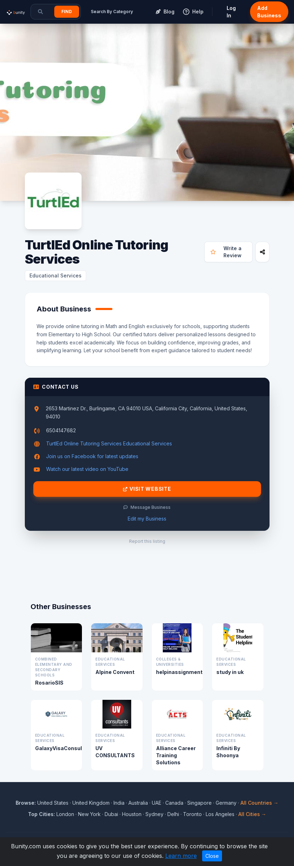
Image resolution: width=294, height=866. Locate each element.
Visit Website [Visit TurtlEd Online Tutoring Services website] (147, 489)
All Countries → (259, 803)
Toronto (192, 814)
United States (52, 803)
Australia (138, 803)
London (65, 814)
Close (212, 856)
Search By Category (112, 11)
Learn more (181, 855)
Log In (231, 11)
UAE (156, 803)
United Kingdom (91, 803)
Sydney (154, 814)
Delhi (173, 814)
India (118, 803)
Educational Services (55, 275)
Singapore (199, 803)
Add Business (269, 11)
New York (89, 814)
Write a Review (226, 251)
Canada (174, 803)
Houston (132, 814)
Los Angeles (220, 814)
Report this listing (147, 541)
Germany (226, 803)
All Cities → (252, 814)
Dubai (111, 814)
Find (66, 11)
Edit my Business (147, 519)
